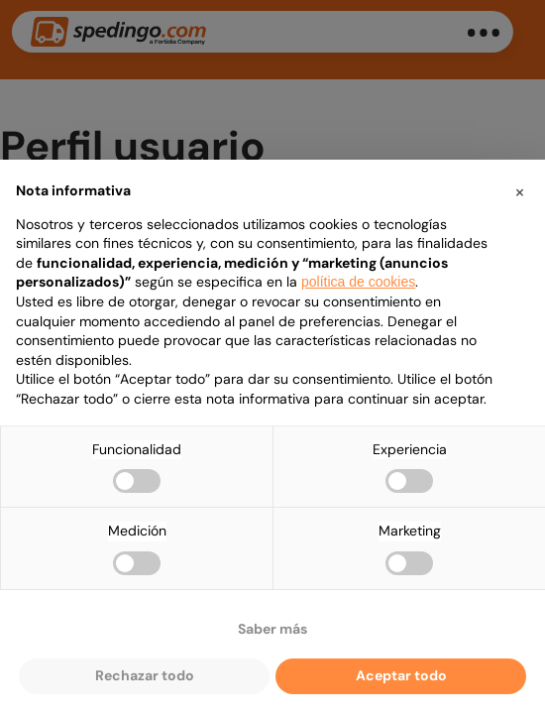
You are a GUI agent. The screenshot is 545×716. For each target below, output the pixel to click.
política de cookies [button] (358, 282)
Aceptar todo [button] (401, 675)
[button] (519, 191)
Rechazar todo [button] (144, 675)
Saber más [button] (272, 629)
